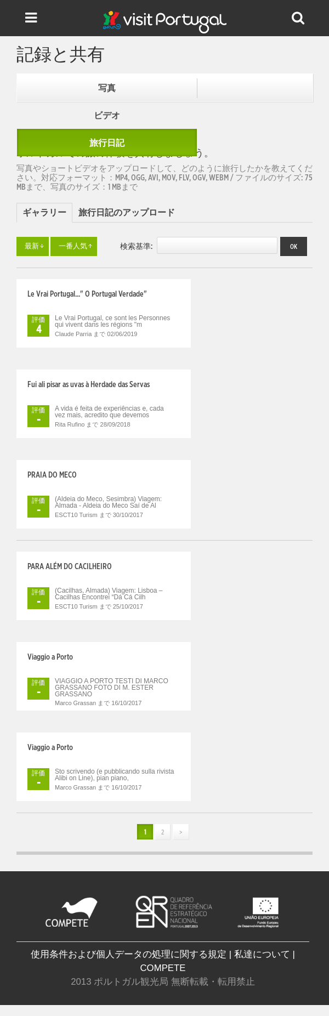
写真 (107, 88)
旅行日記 (106, 143)
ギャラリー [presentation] (44, 212)
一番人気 (73, 246)
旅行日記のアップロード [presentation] (126, 212)
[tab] (44, 213)
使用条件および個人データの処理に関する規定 (128, 954)
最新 (32, 246)
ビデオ (107, 115)
